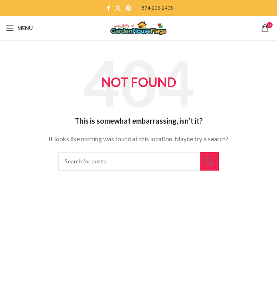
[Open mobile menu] (19, 28)
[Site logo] (138, 27)
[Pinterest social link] (128, 8)
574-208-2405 (157, 8)
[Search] (138, 161)
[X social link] (118, 8)
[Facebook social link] (108, 8)
